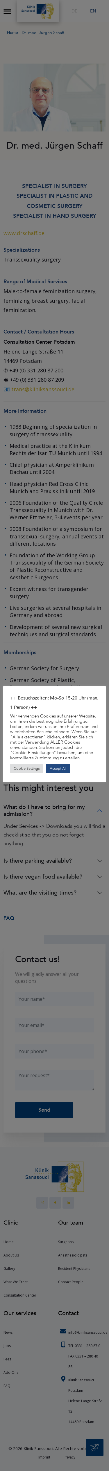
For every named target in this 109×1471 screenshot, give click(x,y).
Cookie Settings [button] (27, 768)
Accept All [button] (58, 768)
